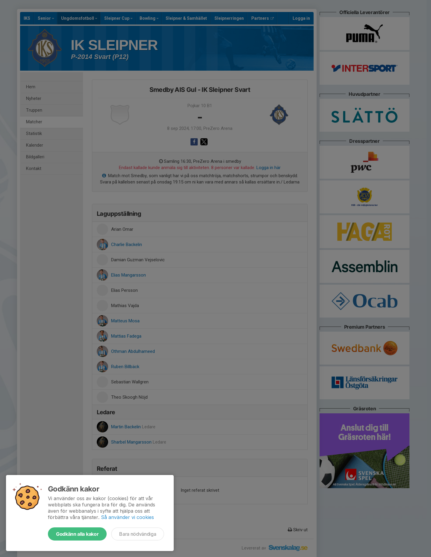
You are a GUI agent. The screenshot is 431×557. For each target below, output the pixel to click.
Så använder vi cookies (127, 517)
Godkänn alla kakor (77, 534)
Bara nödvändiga (137, 534)
